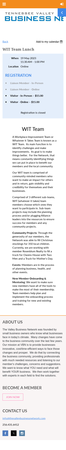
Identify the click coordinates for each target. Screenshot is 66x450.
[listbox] (49, 42)
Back (5, 41)
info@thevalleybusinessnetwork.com (24, 418)
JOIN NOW (13, 397)
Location (13, 66)
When (15, 58)
